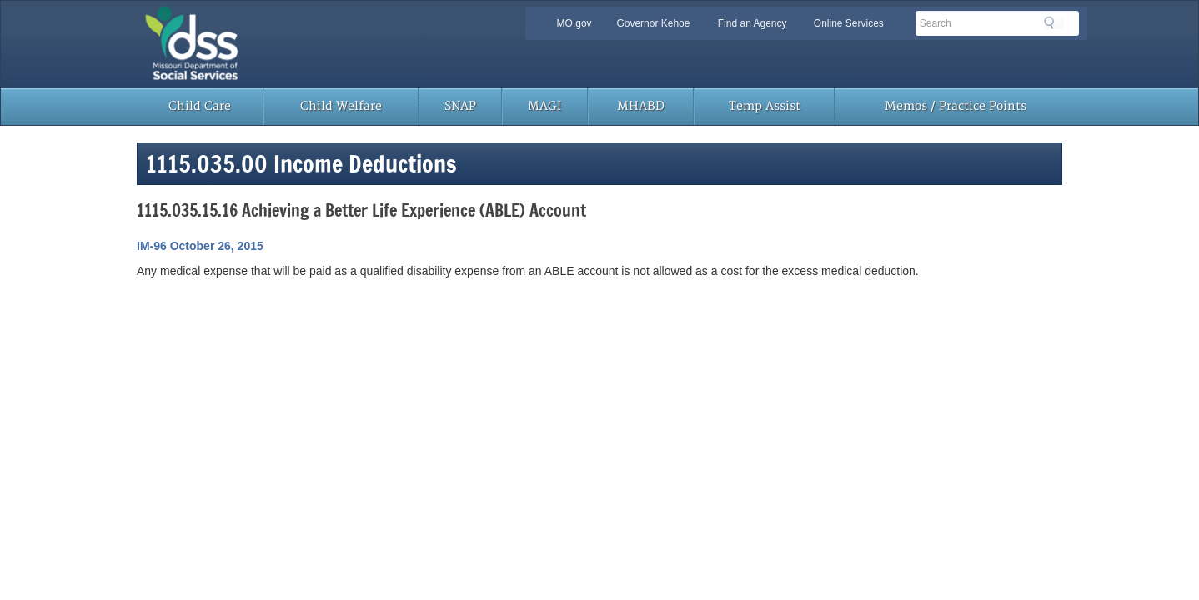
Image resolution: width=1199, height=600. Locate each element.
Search (1054, 22)
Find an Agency (752, 23)
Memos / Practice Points (955, 106)
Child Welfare (341, 106)
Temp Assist (764, 106)
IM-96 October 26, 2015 (200, 245)
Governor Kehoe (653, 23)
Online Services (849, 23)
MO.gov (574, 23)
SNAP (460, 106)
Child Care (199, 106)
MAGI (544, 106)
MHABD (641, 106)
